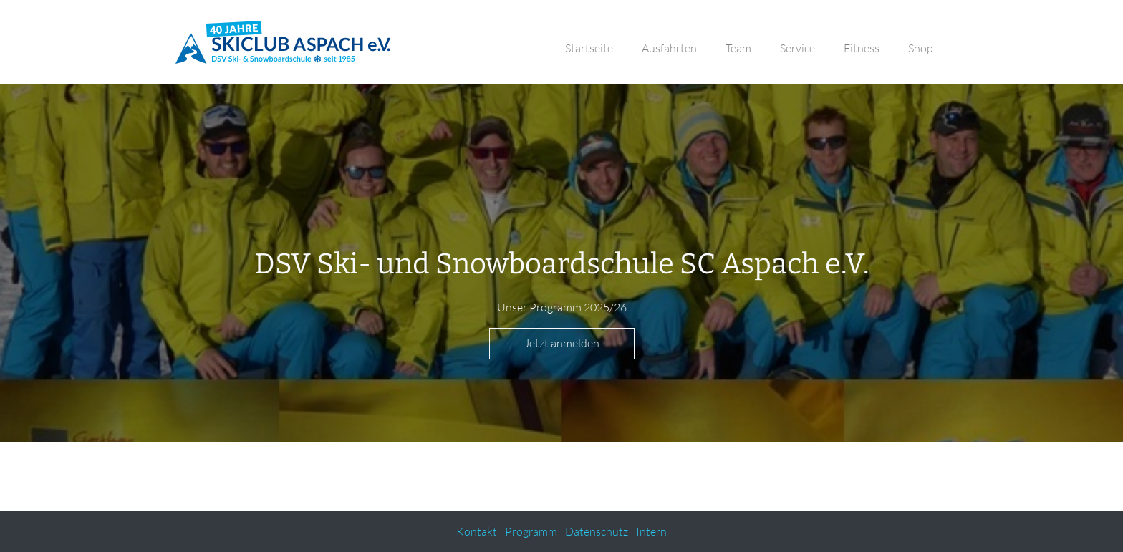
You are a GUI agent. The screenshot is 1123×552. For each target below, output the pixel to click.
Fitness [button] (861, 48)
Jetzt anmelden (561, 343)
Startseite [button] (589, 48)
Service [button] (797, 48)
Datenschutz (596, 531)
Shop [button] (920, 48)
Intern (651, 531)
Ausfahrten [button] (669, 48)
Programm (531, 531)
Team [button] (738, 48)
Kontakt (476, 531)
